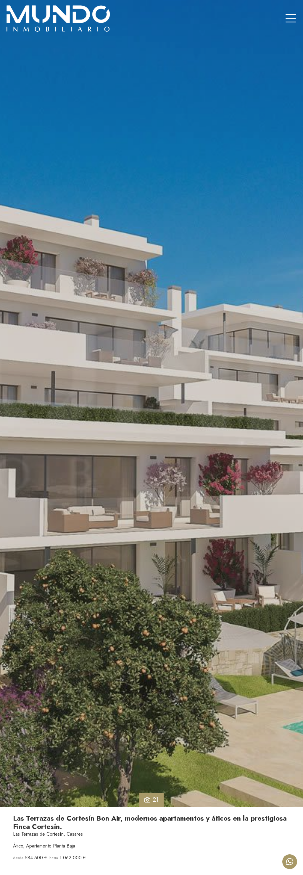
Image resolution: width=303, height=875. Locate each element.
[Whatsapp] (289, 861)
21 (151, 799)
